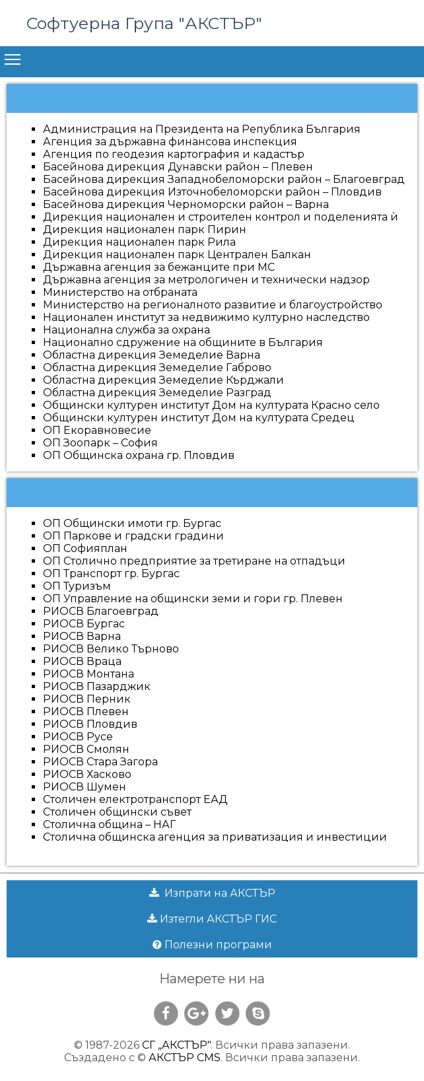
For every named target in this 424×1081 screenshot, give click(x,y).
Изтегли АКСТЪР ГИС (212, 919)
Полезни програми (212, 944)
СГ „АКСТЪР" (176, 1045)
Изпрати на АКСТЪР (212, 893)
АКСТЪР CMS (185, 1057)
